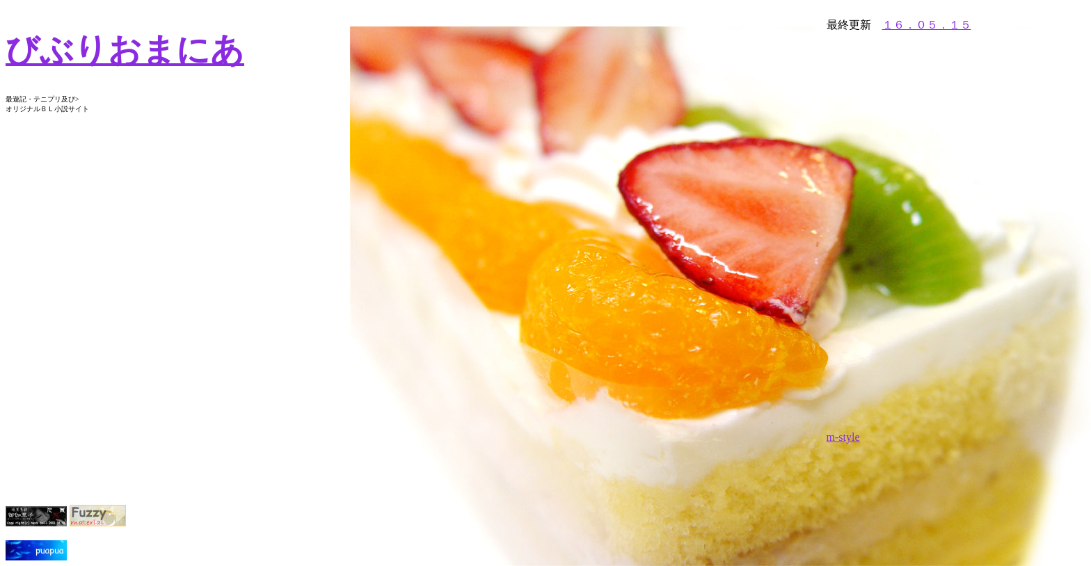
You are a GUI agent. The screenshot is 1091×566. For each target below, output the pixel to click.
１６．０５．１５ (926, 25)
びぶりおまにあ (125, 49)
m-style (843, 437)
